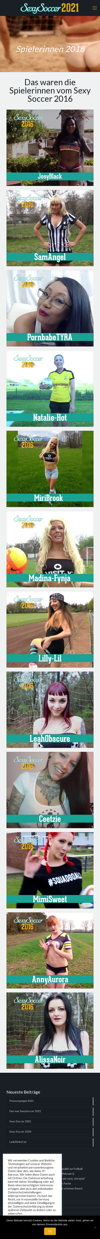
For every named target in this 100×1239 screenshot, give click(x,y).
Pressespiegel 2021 (21, 1100)
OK (50, 1231)
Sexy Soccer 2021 (20, 1121)
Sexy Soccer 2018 (20, 1131)
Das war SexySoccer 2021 (25, 1111)
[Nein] (95, 1227)
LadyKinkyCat (17, 1141)
